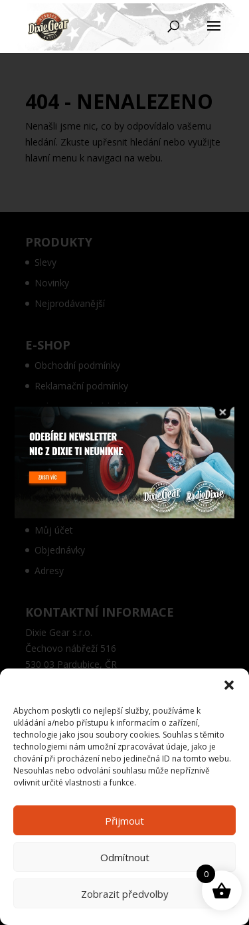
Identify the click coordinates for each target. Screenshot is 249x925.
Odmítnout (124, 857)
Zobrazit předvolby (125, 893)
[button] (229, 685)
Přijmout (124, 820)
